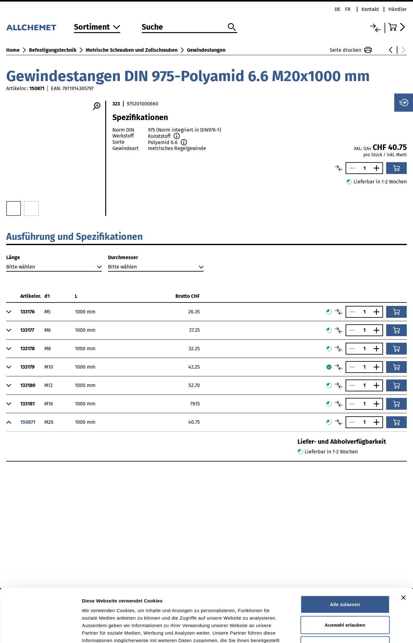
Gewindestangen (206, 50)
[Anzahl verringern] (350, 168)
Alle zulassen (345, 554)
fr (348, 9)
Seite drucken (351, 50)
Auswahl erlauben (345, 575)
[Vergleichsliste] (375, 28)
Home (13, 50)
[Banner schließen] (403, 547)
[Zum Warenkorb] (397, 27)
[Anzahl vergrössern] (378, 168)
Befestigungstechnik (52, 50)
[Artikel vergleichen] (338, 168)
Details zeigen (332, 630)
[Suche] (189, 27)
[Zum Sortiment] (97, 27)
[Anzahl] (364, 168)
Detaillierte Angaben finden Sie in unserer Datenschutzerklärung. (159, 605)
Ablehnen (345, 595)
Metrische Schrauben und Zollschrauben (132, 50)
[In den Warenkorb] (396, 168)
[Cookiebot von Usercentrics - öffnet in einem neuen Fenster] (40, 631)
